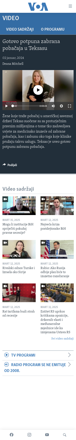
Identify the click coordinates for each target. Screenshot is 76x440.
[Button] (10, 166)
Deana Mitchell (12, 64)
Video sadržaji (20, 30)
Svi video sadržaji (62, 338)
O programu (52, 30)
